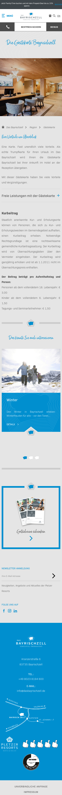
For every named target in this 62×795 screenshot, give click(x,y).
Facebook (4, 611)
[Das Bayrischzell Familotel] (31, 641)
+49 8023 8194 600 (31, 679)
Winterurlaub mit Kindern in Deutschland (31, 392)
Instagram (9, 611)
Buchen (31, 4)
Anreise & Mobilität (31, 715)
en (58, 15)
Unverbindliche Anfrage (31, 786)
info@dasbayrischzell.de (31, 690)
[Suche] (54, 15)
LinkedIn (15, 611)
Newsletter (53, 576)
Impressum (31, 792)
